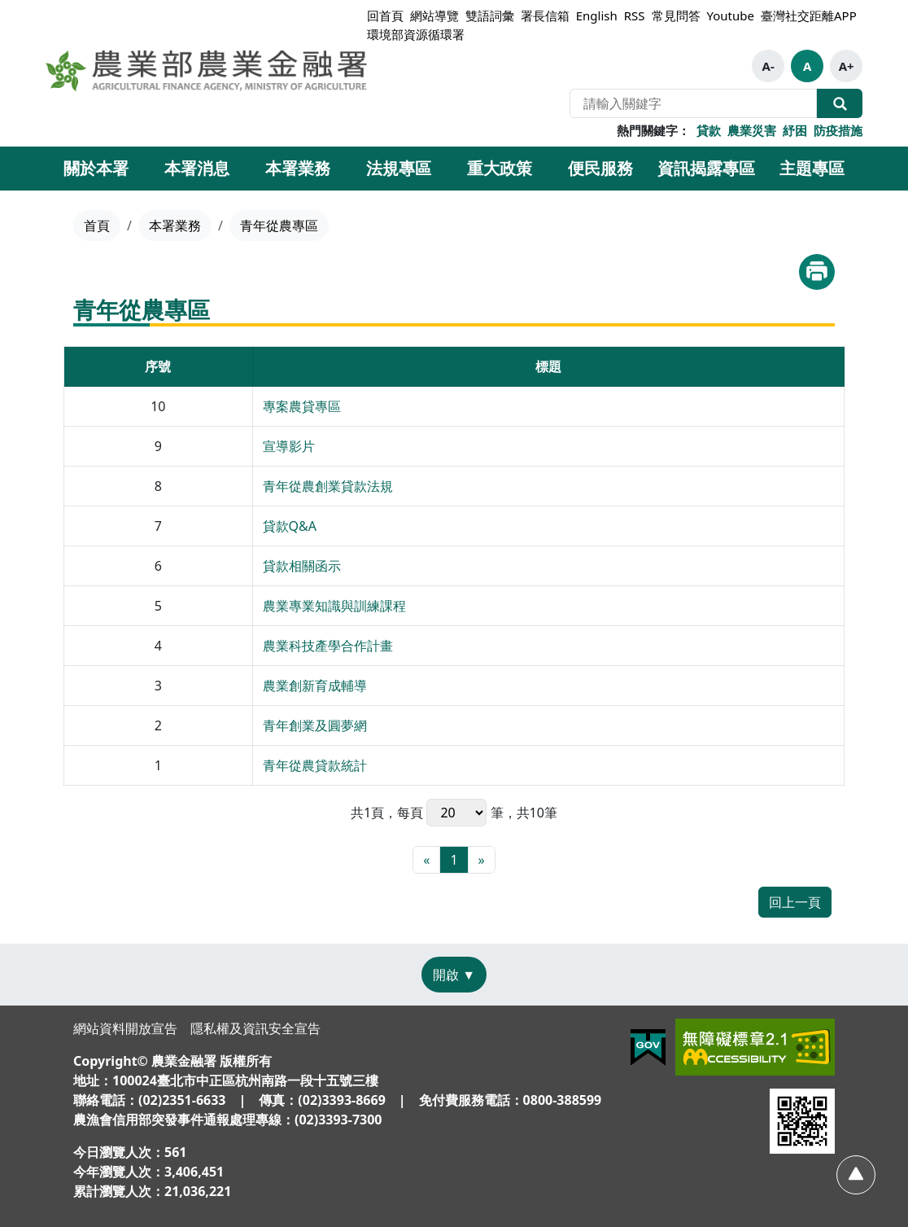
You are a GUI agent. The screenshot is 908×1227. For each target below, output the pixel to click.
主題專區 (812, 168)
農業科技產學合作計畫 (328, 646)
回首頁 (385, 15)
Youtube (730, 15)
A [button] (807, 66)
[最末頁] (481, 860)
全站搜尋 (839, 103)
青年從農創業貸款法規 (328, 486)
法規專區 (398, 168)
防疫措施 (838, 130)
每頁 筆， (456, 812)
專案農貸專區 (302, 406)
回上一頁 (795, 902)
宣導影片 (289, 446)
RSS (634, 15)
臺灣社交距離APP (809, 15)
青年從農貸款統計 (315, 765)
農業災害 (751, 130)
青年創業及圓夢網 (315, 725)
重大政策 (499, 168)
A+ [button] (846, 66)
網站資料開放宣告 (125, 1028)
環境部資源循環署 (416, 34)
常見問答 (676, 15)
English (597, 15)
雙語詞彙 (489, 15)
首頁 (97, 225)
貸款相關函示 (302, 566)
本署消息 (196, 168)
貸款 (708, 130)
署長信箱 (545, 15)
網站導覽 (434, 15)
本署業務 (297, 168)
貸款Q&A (289, 526)
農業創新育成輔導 (315, 686)
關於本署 (96, 168)
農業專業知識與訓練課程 (334, 606)
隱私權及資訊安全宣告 (255, 1028)
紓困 (795, 130)
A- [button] (768, 66)
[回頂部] (855, 1174)
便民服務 (600, 168)
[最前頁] (426, 860)
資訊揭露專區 (706, 168)
